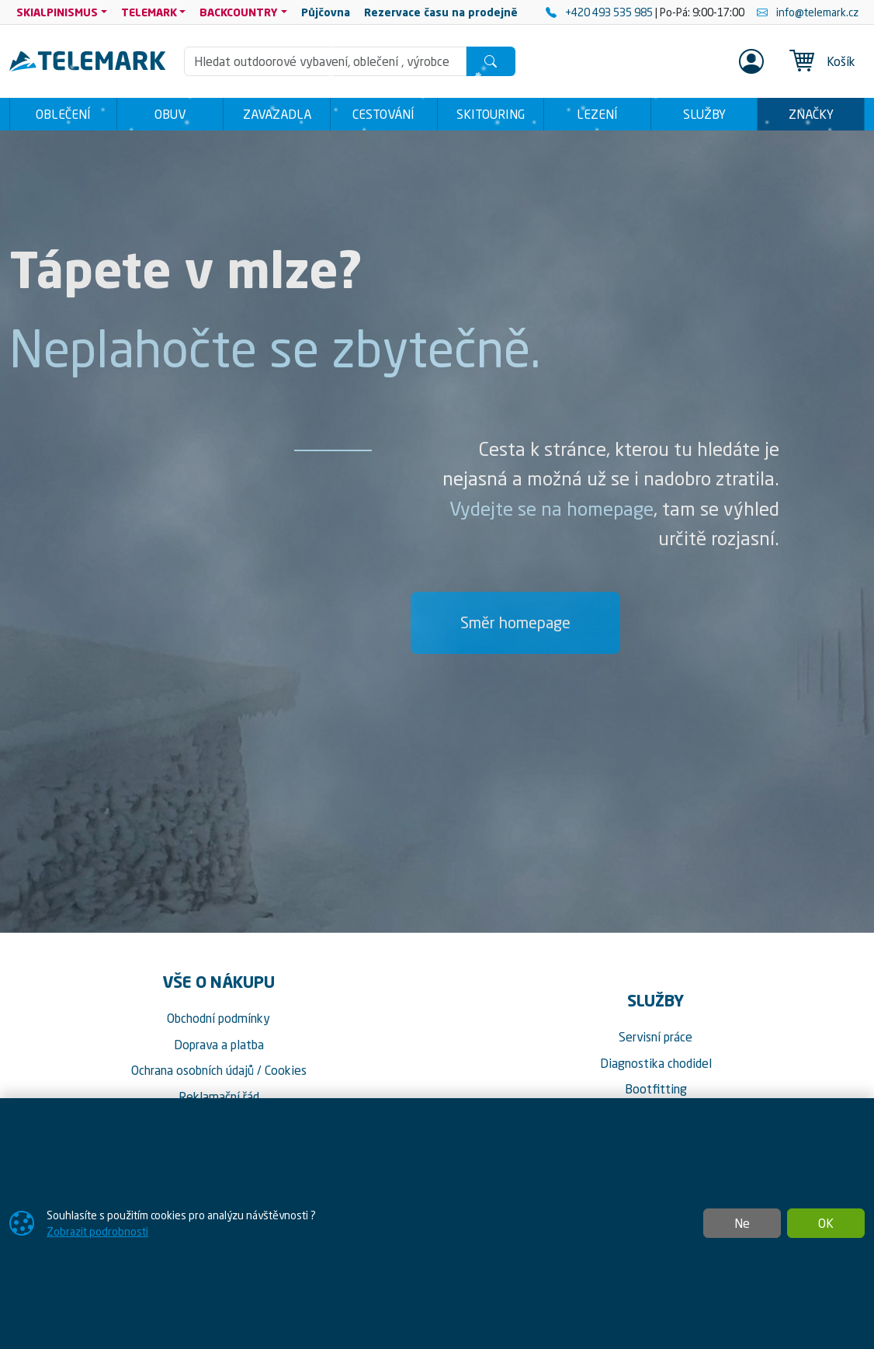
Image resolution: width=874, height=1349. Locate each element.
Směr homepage (515, 622)
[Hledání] (325, 61)
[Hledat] (490, 61)
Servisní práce (655, 1037)
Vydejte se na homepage (551, 508)
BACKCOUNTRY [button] (238, 12)
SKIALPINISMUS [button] (57, 12)
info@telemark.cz (807, 12)
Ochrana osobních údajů (192, 1070)
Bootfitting (656, 1089)
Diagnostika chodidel (656, 1063)
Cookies (286, 1070)
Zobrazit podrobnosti (97, 1231)
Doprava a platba (219, 1044)
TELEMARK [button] (149, 12)
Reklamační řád (219, 1096)
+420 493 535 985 (600, 12)
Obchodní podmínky (218, 1018)
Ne (742, 1223)
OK (826, 1223)
